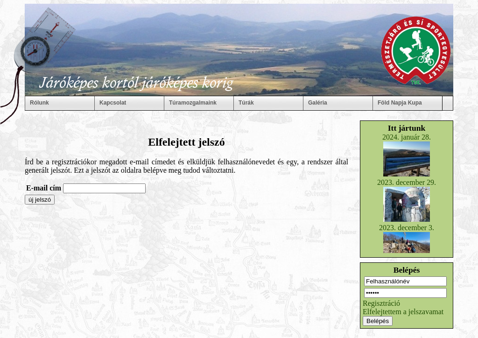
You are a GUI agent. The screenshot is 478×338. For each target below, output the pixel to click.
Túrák (246, 102)
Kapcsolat (112, 102)
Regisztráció (381, 303)
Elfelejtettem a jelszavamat (403, 312)
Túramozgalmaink (193, 102)
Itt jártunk (407, 128)
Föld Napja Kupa (400, 102)
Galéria (317, 102)
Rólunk (39, 102)
